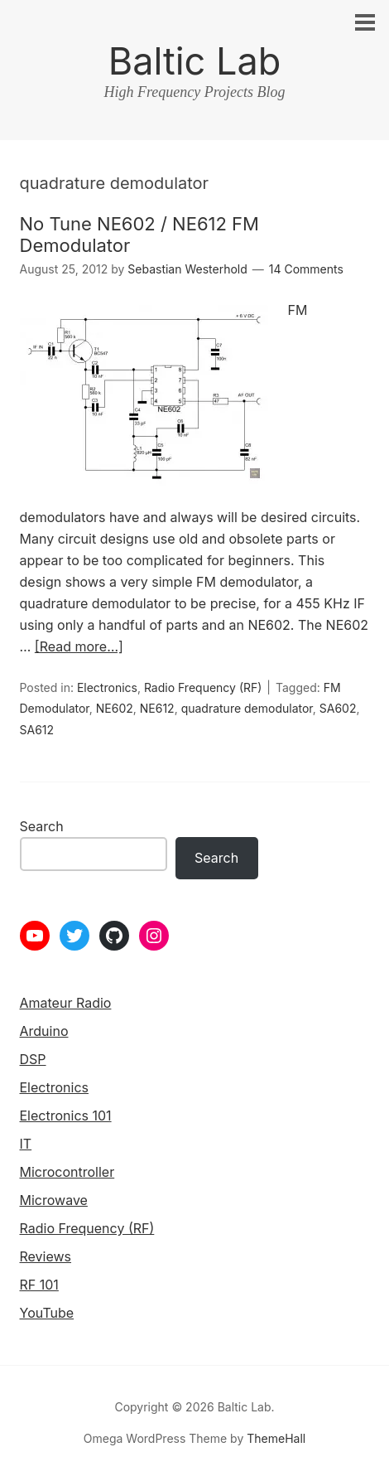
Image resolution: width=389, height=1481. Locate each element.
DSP (33, 1059)
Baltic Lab (194, 61)
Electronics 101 (66, 1115)
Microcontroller (67, 1172)
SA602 (338, 708)
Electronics (107, 687)
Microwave (54, 1200)
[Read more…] (79, 646)
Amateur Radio (66, 1003)
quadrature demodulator (247, 708)
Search (42, 826)
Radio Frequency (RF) (203, 687)
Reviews (46, 1256)
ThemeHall (276, 1438)
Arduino (44, 1031)
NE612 (157, 708)
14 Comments (306, 269)
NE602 (114, 708)
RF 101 (39, 1284)
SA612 (37, 730)
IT (26, 1143)
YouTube (47, 1312)
